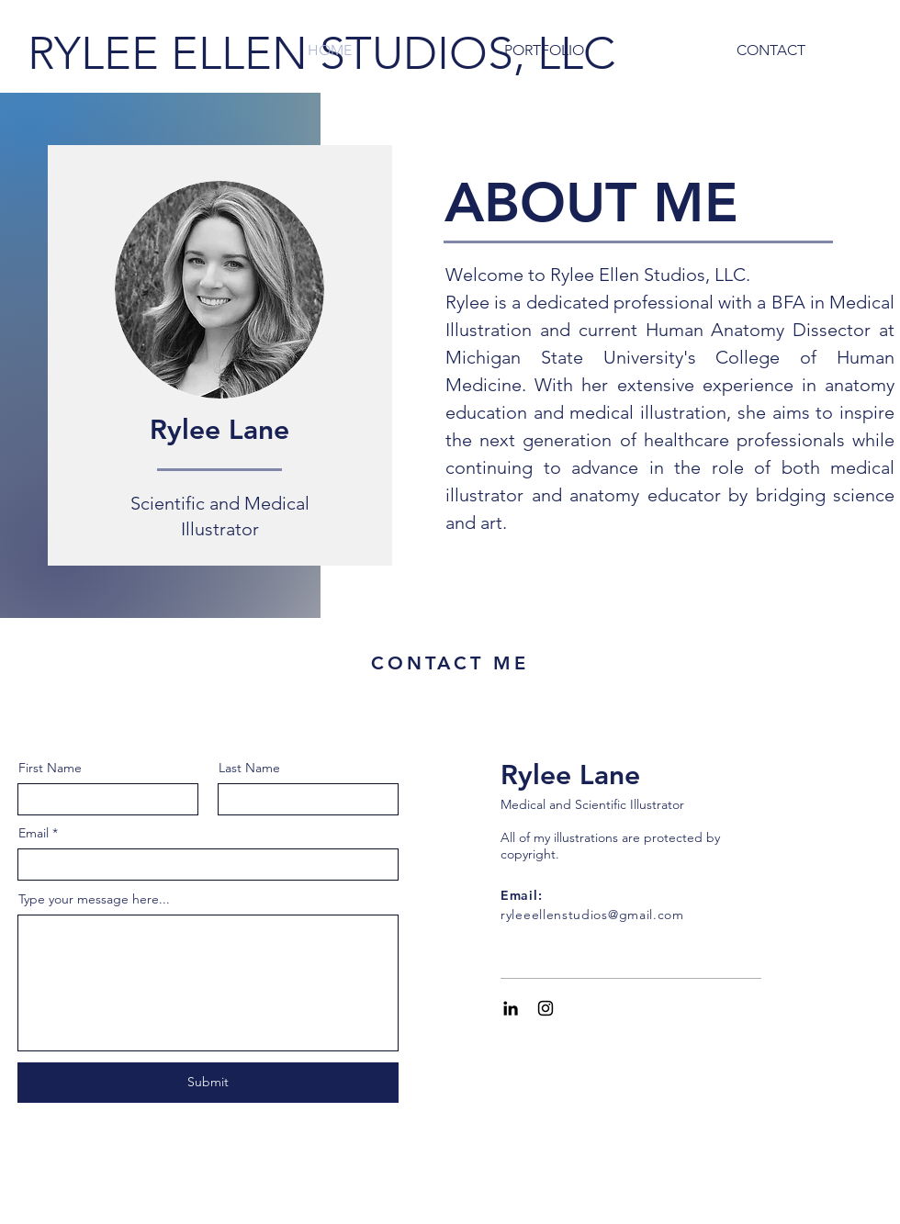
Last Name (249, 767)
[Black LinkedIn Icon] (511, 1008)
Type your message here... (94, 899)
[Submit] (208, 1082)
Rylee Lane (570, 775)
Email (33, 832)
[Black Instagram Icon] (545, 1008)
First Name (50, 767)
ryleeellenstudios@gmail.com (592, 914)
